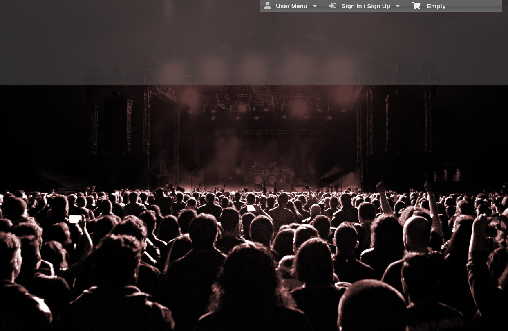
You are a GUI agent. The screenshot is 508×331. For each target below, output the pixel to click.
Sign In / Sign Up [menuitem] (364, 5)
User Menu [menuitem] (290, 5)
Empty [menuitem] (429, 5)
